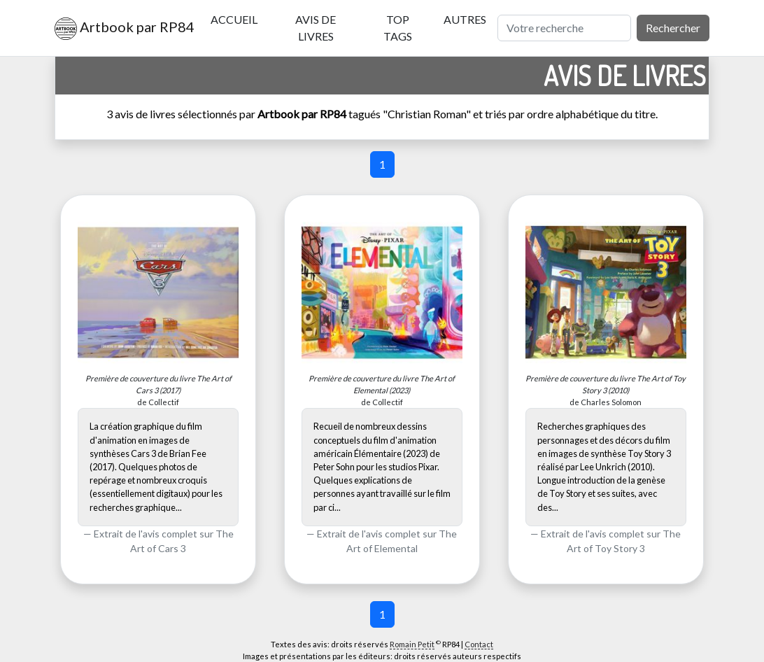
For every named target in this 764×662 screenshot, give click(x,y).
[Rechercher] (564, 28)
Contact (479, 644)
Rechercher (673, 27)
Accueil (234, 19)
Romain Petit (412, 644)
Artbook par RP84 (121, 28)
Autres (465, 19)
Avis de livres (315, 28)
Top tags (397, 28)
